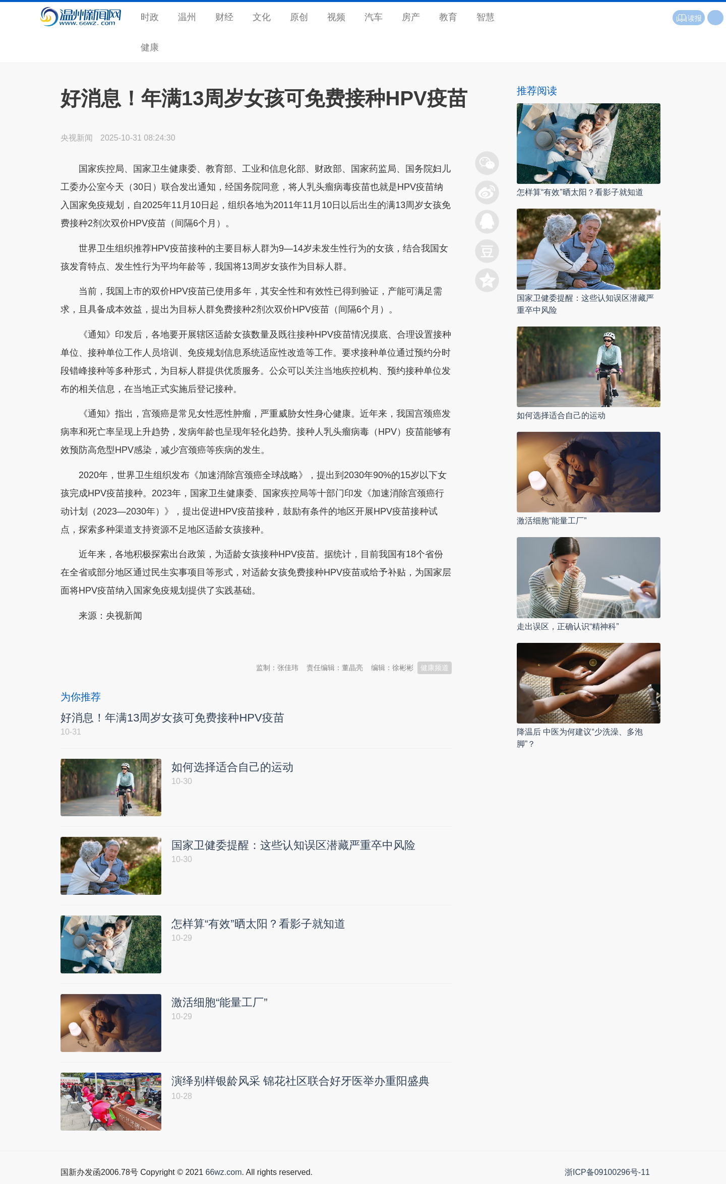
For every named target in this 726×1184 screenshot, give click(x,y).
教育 (448, 17)
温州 (187, 17)
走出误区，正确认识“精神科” (568, 626)
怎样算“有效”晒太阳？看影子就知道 (580, 192)
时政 (150, 17)
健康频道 (434, 668)
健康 (150, 47)
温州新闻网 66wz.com (150, 640)
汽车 (374, 17)
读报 (689, 18)
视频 (336, 17)
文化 (262, 17)
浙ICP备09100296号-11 (607, 1172)
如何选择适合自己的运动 (561, 415)
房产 (411, 17)
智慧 (485, 17)
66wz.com (223, 1172)
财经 (224, 17)
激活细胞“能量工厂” (552, 520)
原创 (299, 17)
